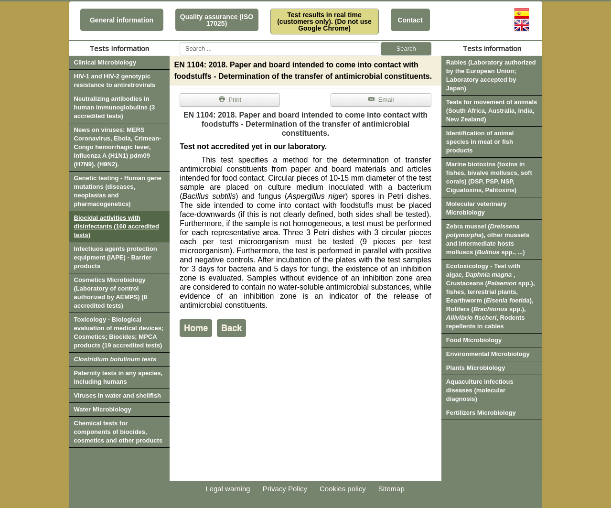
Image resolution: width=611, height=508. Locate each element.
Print (230, 99)
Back (231, 328)
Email (381, 99)
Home (196, 328)
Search (406, 48)
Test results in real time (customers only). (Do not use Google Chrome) (324, 21)
